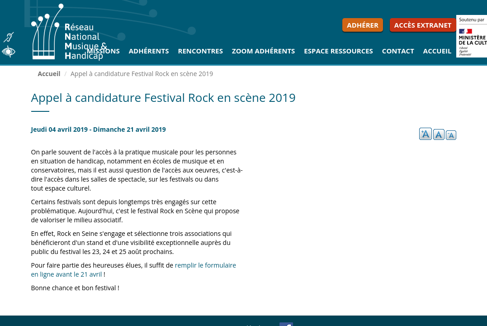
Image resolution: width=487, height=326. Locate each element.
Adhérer (362, 24)
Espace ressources (338, 50)
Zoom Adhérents (263, 50)
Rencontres (200, 50)
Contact (398, 50)
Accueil (437, 50)
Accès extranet (423, 24)
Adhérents (149, 50)
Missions (103, 50)
